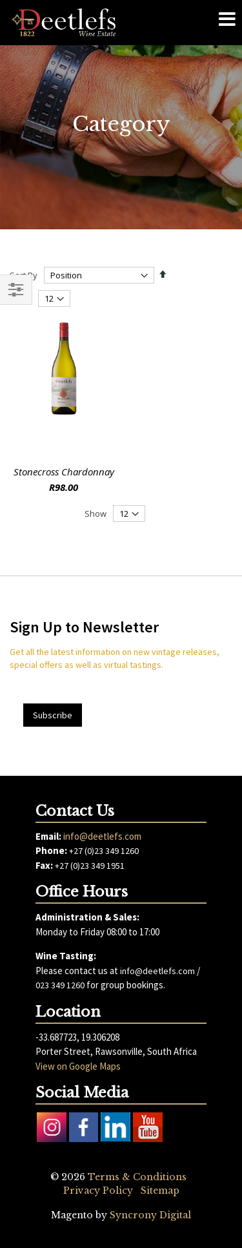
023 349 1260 (60, 985)
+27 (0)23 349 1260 (104, 851)
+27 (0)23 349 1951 (90, 865)
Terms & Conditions (137, 1177)
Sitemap (160, 1190)
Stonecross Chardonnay (64, 471)
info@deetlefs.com (102, 836)
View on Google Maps (78, 1066)
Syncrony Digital (150, 1215)
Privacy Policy (98, 1190)
